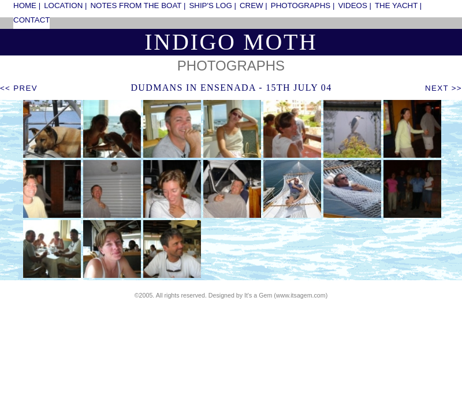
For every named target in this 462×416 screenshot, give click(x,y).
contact (31, 20)
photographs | (303, 5)
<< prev (19, 88)
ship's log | (212, 5)
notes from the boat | (137, 5)
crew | (253, 5)
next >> (443, 88)
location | (65, 5)
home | (26, 5)
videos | (354, 5)
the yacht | (398, 5)
